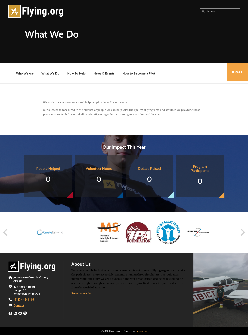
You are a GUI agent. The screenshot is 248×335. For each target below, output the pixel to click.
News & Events (103, 73)
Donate (236, 73)
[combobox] (220, 11)
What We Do (49, 73)
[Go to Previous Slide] (6, 232)
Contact (18, 305)
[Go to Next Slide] (242, 232)
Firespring (142, 330)
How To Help (75, 73)
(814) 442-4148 (22, 299)
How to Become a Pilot (137, 73)
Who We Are (24, 73)
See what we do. (81, 293)
